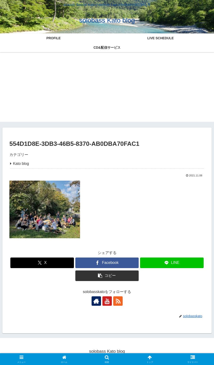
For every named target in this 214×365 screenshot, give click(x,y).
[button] (107, 275)
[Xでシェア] (42, 263)
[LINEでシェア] (171, 263)
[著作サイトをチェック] (96, 301)
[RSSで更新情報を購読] (118, 301)
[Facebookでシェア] (107, 263)
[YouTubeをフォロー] (107, 301)
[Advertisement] (107, 89)
